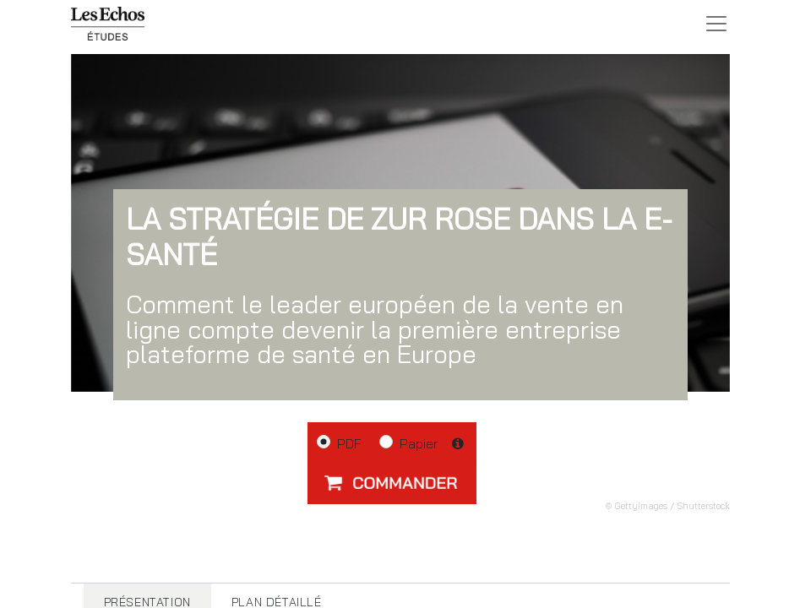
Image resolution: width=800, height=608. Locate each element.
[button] (391, 482)
